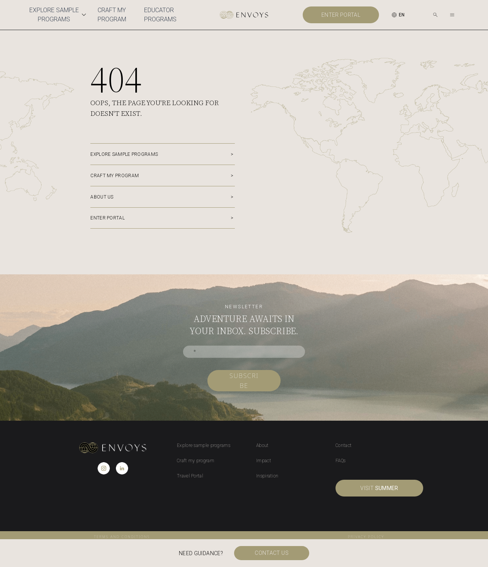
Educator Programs (160, 14)
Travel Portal (190, 476)
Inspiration (267, 476)
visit (379, 488)
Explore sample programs (124, 154)
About (262, 445)
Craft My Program (112, 14)
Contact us (274, 553)
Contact (344, 445)
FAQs (340, 460)
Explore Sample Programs (58, 14)
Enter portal (340, 15)
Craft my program (114, 175)
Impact (263, 460)
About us (101, 197)
